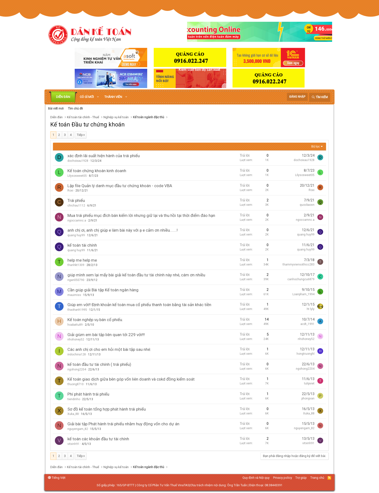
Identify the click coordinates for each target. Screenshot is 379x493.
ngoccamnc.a (76, 220)
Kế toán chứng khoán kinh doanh (96, 170)
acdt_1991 (307, 324)
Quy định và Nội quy (256, 477)
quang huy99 (76, 235)
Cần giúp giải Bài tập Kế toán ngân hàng (102, 289)
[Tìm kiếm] (319, 97)
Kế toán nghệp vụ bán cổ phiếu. (95, 319)
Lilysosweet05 (77, 175)
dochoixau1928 (77, 160)
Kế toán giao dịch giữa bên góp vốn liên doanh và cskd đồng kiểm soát (131, 379)
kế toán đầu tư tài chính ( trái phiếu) (99, 364)
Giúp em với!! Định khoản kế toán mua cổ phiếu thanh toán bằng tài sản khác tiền (139, 304)
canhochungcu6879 (300, 279)
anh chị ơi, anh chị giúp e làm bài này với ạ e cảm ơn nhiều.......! (122, 230)
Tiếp (80, 135)
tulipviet (309, 383)
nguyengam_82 (77, 429)
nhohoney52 (75, 339)
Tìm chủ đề (75, 108)
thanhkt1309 (75, 265)
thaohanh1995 (77, 309)
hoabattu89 (75, 324)
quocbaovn (307, 204)
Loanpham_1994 (303, 294)
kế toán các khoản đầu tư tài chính (98, 438)
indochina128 (76, 354)
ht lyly (310, 309)
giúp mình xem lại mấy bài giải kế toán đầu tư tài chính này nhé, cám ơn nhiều (136, 274)
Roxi (70, 190)
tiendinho (73, 399)
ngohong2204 (76, 369)
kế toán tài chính (82, 245)
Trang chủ (317, 477)
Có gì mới (87, 97)
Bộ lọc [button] (315, 146)
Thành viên (113, 97)
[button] (98, 97)
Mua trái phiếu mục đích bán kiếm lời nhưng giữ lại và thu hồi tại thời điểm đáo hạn (141, 215)
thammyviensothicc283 (298, 264)
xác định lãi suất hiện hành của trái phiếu (103, 155)
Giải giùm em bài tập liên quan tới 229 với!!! (106, 334)
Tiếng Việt (57, 477)
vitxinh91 (73, 444)
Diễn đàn (63, 97)
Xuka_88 (73, 414)
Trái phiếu (76, 200)
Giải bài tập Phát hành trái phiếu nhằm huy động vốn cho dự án (123, 423)
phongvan (307, 398)
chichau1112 (76, 205)
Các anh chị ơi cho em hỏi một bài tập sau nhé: (109, 349)
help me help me (82, 260)
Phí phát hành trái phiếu (88, 394)
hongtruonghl (305, 353)
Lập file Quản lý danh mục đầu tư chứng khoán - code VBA (119, 185)
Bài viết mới (56, 108)
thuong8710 (75, 384)
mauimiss (74, 295)
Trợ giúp (301, 477)
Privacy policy (282, 477)
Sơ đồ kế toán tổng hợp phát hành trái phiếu (106, 409)
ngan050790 (75, 280)
